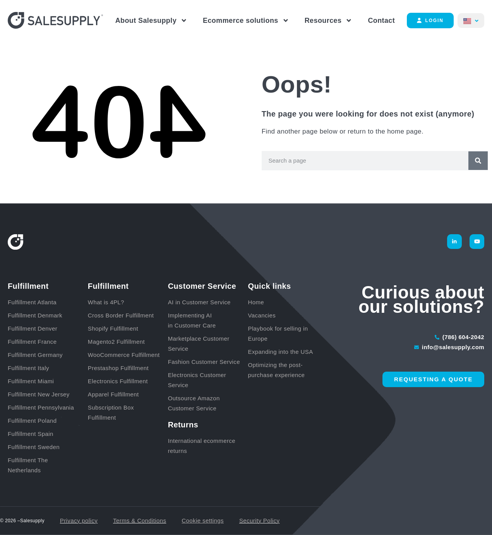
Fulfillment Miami (31, 381)
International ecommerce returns (201, 445)
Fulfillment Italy (28, 368)
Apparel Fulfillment (113, 394)
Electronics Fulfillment (118, 381)
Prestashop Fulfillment (118, 368)
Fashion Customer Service (204, 361)
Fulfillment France (32, 341)
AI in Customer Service (199, 302)
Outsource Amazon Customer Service (194, 403)
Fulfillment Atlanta (32, 302)
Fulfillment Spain (30, 433)
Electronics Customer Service (197, 380)
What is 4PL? (106, 302)
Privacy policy (79, 520)
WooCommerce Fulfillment (124, 355)
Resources (329, 20)
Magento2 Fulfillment (116, 341)
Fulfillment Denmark (35, 315)
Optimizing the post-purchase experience (276, 370)
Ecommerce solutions (246, 20)
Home (256, 302)
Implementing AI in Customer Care (192, 320)
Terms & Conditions (139, 520)
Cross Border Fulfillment (121, 315)
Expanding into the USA (280, 351)
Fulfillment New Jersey (39, 394)
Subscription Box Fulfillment (111, 412)
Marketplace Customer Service (199, 343)
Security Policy (259, 520)
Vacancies (262, 315)
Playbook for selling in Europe (278, 333)
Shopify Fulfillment (113, 328)
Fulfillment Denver (32, 328)
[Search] (478, 160)
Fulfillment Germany (35, 355)
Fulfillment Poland (32, 420)
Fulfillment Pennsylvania (41, 407)
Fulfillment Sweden (34, 447)
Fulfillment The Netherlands (28, 465)
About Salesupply (151, 20)
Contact (381, 20)
